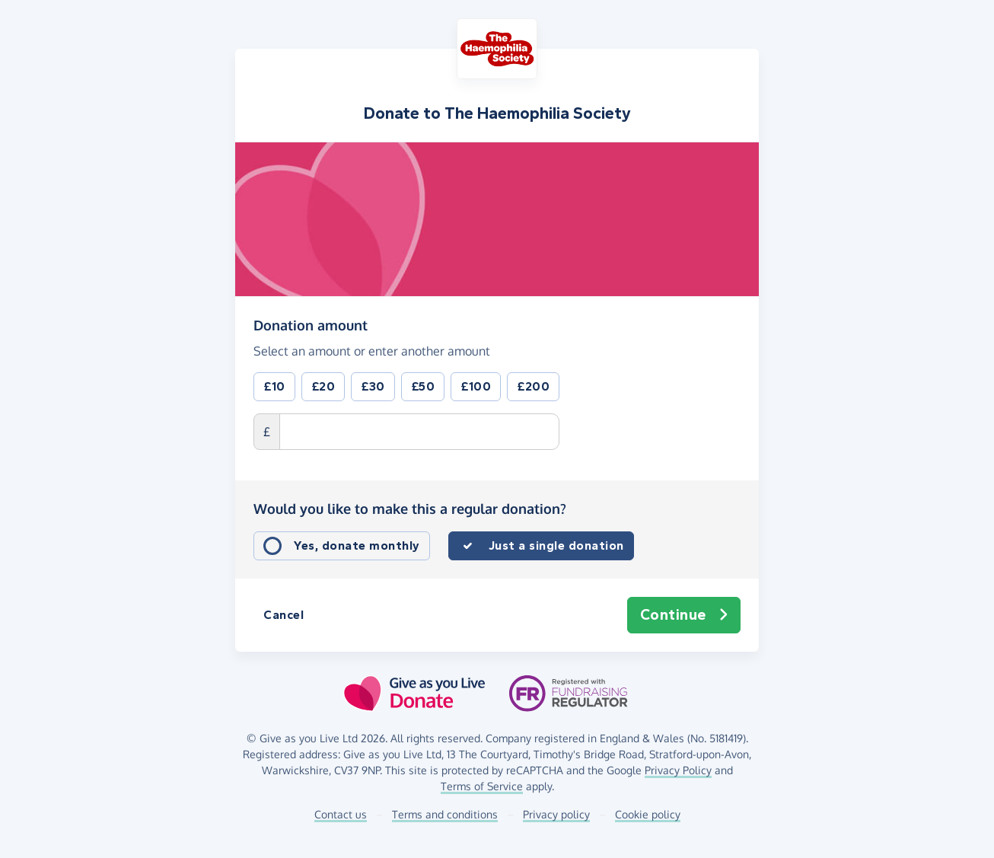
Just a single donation (556, 545)
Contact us (340, 814)
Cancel (283, 615)
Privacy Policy (678, 770)
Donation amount (310, 324)
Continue (684, 615)
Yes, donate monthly (357, 545)
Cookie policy (647, 814)
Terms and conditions (445, 814)
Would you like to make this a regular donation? (409, 508)
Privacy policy (556, 814)
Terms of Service (482, 786)
